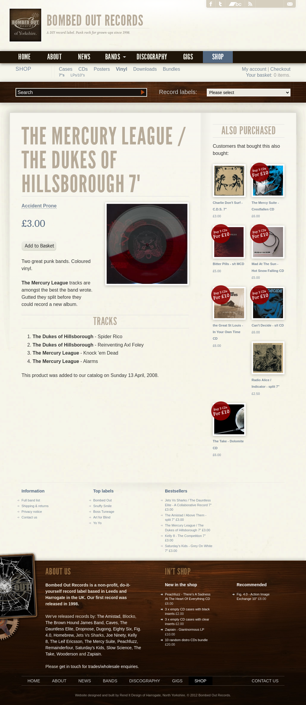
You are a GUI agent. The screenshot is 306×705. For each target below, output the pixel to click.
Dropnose (85, 629)
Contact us (29, 517)
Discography (152, 56)
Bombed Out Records (95, 20)
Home (24, 56)
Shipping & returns (35, 506)
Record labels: (224, 92)
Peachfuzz (127, 641)
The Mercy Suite (100, 641)
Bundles (171, 69)
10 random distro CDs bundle (186, 640)
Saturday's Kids (89, 647)
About (54, 56)
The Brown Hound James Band (74, 622)
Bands (110, 680)
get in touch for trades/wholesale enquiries (98, 666)
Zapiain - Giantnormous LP (184, 629)
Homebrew (63, 635)
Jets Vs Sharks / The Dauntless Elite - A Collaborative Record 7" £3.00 (188, 504)
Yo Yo (97, 523)
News (84, 56)
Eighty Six (122, 629)
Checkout (280, 69)
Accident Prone (39, 205)
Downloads (145, 69)
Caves (112, 622)
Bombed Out (102, 500)
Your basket (258, 75)
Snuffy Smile (102, 506)
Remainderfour (59, 647)
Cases (65, 69)
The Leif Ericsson (66, 641)
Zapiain (94, 654)
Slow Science (118, 647)
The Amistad (108, 616)
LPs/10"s (78, 75)
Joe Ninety (116, 635)
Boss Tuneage (103, 511)
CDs (83, 69)
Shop (218, 56)
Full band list (31, 500)
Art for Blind (101, 517)
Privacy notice (32, 511)
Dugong (103, 629)
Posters (102, 69)
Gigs (188, 56)
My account (254, 69)
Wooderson (67, 654)
